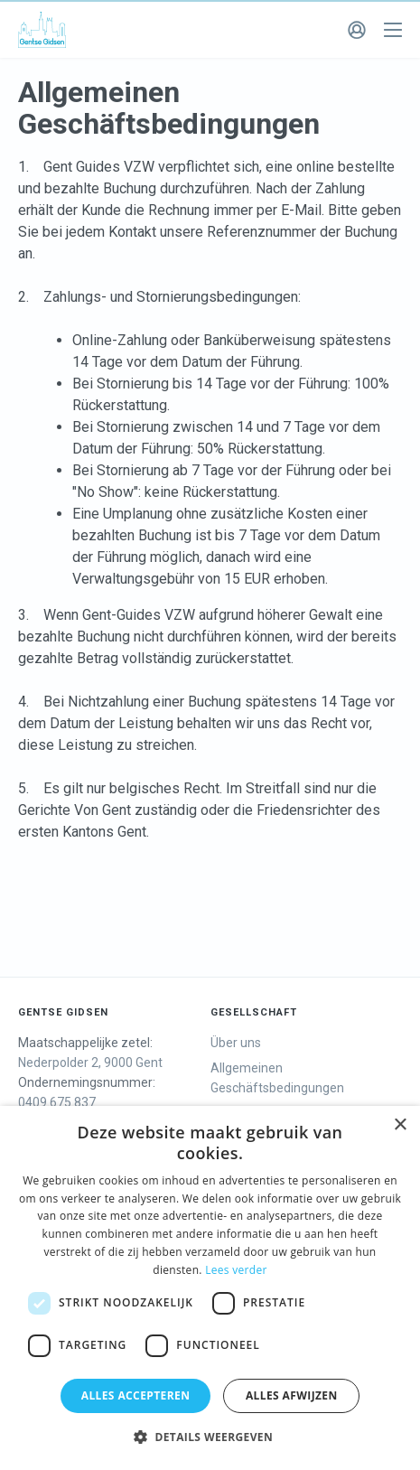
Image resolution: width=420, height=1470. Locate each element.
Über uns (235, 1042)
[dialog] (210, 1288)
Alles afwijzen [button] (292, 1395)
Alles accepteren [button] (136, 1395)
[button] (210, 1437)
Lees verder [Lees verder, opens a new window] (236, 1270)
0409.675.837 (57, 1102)
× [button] (399, 1125)
